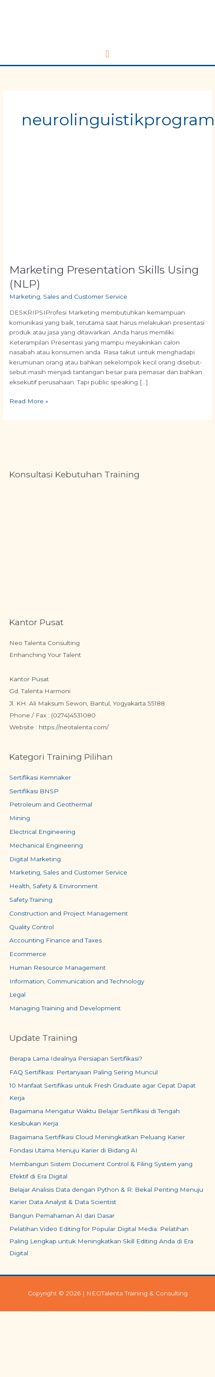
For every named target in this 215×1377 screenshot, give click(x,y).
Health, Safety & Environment (53, 885)
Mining (19, 818)
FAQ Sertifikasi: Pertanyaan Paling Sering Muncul (83, 1072)
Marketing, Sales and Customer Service (68, 296)
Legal (17, 994)
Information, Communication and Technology (76, 981)
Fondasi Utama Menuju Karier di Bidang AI (73, 1150)
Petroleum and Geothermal (50, 804)
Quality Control (31, 927)
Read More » (28, 400)
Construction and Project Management (68, 913)
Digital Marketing (35, 859)
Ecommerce (27, 953)
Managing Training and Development (65, 1008)
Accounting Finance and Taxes (55, 940)
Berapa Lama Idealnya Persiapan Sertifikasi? (75, 1058)
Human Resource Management (57, 967)
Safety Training (30, 899)
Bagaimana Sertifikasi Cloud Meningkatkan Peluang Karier (97, 1137)
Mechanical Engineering (46, 845)
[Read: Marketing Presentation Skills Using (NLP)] (107, 206)
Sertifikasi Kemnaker (40, 777)
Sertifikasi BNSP (34, 791)
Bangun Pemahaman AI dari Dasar (62, 1215)
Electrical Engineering (42, 831)
